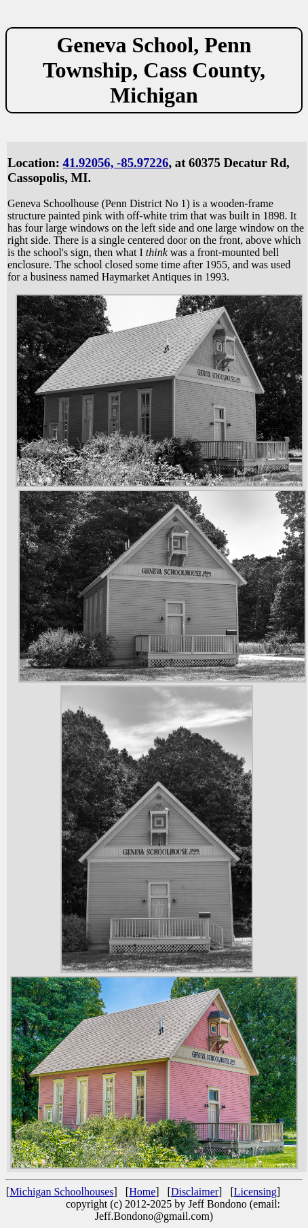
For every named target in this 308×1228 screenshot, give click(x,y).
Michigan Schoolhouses (61, 1191)
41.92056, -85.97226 (116, 163)
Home (142, 1191)
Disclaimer (194, 1191)
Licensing (255, 1191)
